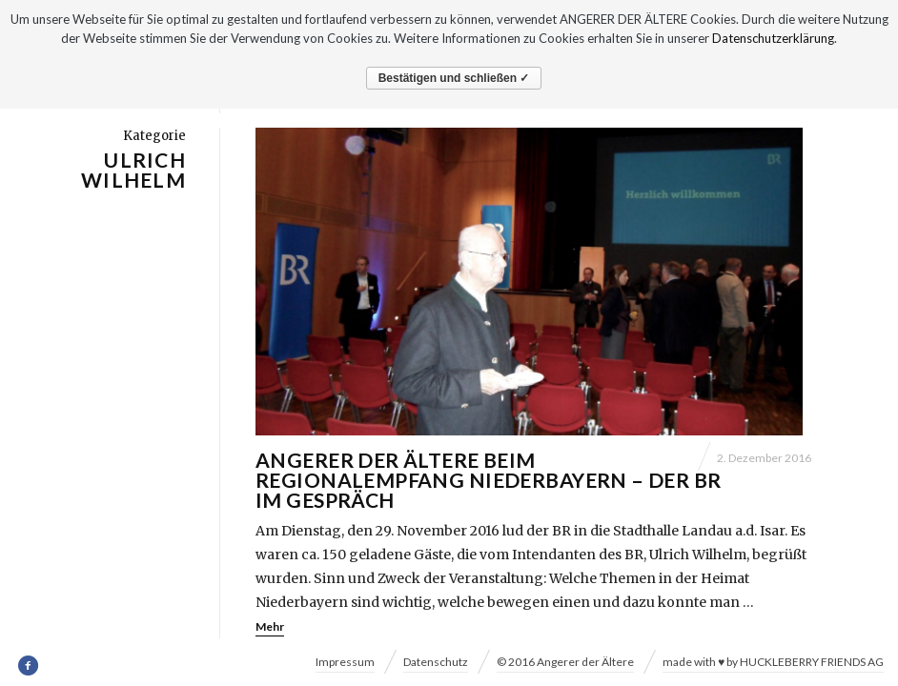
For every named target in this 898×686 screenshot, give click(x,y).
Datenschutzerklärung (773, 38)
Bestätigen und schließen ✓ (454, 78)
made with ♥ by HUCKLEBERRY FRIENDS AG (773, 662)
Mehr (269, 625)
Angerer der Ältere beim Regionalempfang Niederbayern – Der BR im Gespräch (488, 479)
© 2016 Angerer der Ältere (565, 662)
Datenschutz (435, 662)
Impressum (345, 662)
